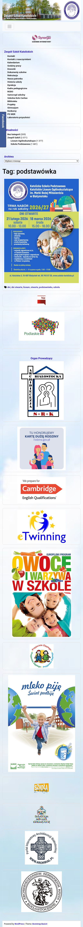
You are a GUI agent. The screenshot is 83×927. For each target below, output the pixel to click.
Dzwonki (11, 69)
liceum (26, 287)
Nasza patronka (15, 78)
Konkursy (11, 111)
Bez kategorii (13, 134)
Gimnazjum (12, 108)
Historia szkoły (14, 82)
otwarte (34, 287)
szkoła (56, 287)
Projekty (11, 104)
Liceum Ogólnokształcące (23, 141)
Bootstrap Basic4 (39, 924)
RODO (10, 91)
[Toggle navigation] (9, 26)
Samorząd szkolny (16, 95)
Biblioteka (12, 101)
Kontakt (11, 56)
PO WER (11, 114)
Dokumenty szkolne (16, 72)
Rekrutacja (12, 75)
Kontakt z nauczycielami (19, 59)
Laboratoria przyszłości (18, 117)
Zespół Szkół (13, 137)
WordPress (19, 924)
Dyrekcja (11, 85)
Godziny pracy (14, 66)
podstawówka (45, 287)
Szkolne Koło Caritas (17, 98)
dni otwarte (16, 287)
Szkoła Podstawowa (20, 144)
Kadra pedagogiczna (17, 88)
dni (8, 287)
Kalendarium (13, 62)
